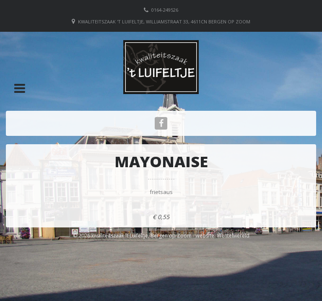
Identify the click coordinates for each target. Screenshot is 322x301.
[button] (19, 88)
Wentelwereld (233, 235)
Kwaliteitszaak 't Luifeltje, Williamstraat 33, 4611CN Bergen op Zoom (164, 21)
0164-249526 (164, 10)
